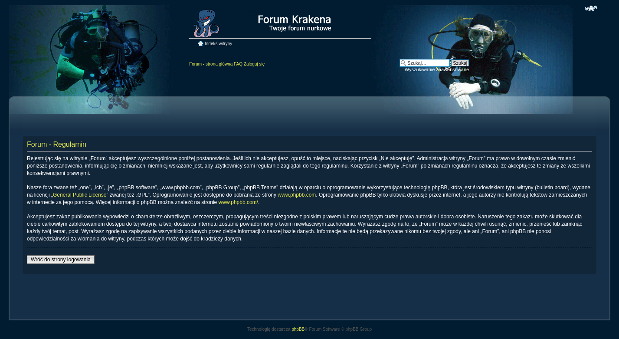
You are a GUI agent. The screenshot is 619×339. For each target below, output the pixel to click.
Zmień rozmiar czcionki (591, 8)
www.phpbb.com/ (238, 202)
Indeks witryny (218, 43)
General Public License (79, 195)
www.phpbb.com (297, 195)
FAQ (238, 64)
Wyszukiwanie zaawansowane (437, 69)
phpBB (298, 329)
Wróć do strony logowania (61, 260)
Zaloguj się (254, 64)
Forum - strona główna (211, 64)
